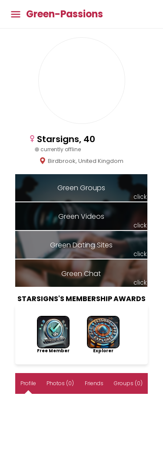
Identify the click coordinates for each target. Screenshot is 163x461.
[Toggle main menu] (16, 14)
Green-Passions (64, 14)
